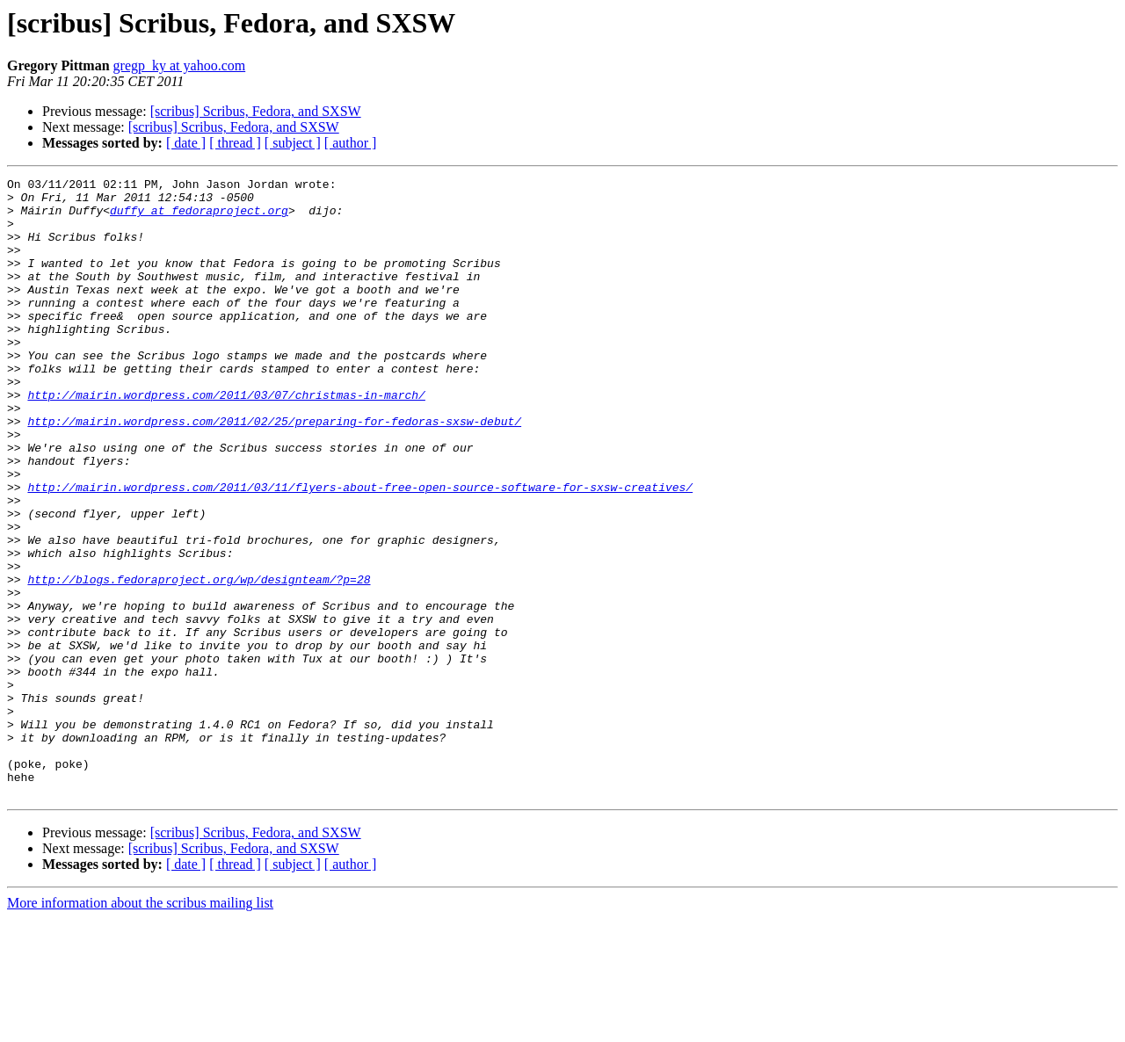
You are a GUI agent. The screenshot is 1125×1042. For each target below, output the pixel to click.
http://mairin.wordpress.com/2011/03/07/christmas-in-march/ (226, 439)
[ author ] (350, 142)
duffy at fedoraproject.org (199, 218)
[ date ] (186, 142)
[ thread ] (235, 142)
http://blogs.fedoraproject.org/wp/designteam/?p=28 (198, 661)
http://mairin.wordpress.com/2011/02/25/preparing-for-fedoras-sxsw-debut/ (274, 471)
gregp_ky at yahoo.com (179, 65)
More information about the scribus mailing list (140, 1026)
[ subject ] (293, 142)
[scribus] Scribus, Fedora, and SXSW (255, 111)
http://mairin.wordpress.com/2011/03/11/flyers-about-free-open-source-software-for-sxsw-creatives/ (360, 550)
